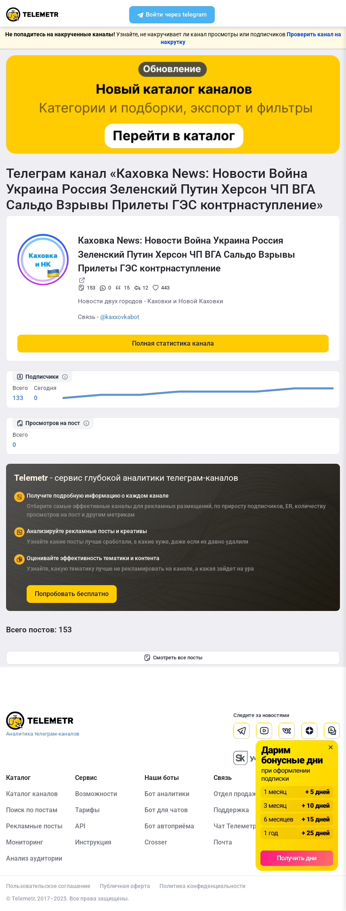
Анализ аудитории (34, 858)
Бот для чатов (166, 810)
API (80, 826)
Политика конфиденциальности (202, 886)
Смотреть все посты (173, 657)
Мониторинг (24, 842)
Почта (223, 842)
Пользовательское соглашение (48, 886)
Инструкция (93, 842)
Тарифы (87, 810)
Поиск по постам (31, 810)
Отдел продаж (235, 794)
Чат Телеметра (237, 826)
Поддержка (231, 810)
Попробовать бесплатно (72, 594)
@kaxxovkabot (119, 317)
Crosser (156, 842)
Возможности (96, 794)
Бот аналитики (167, 794)
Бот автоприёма (169, 826)
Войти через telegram (172, 15)
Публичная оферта (125, 886)
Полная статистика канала (173, 343)
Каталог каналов (32, 794)
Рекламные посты (34, 826)
